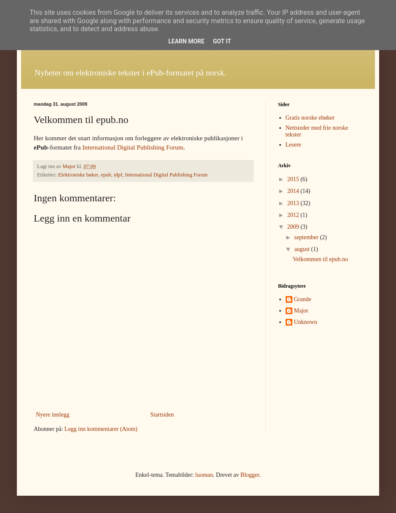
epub (106, 175)
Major (301, 310)
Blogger (250, 475)
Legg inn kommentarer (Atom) (100, 429)
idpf (118, 175)
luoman (204, 475)
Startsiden (162, 414)
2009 (294, 227)
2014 (294, 191)
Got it (222, 41)
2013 (294, 203)
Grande (302, 299)
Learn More (186, 41)
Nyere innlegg (53, 414)
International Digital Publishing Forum (132, 147)
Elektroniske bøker (78, 175)
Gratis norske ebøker (310, 118)
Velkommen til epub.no (320, 259)
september (307, 237)
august (302, 249)
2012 (294, 215)
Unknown (305, 322)
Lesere (293, 145)
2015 (294, 179)
